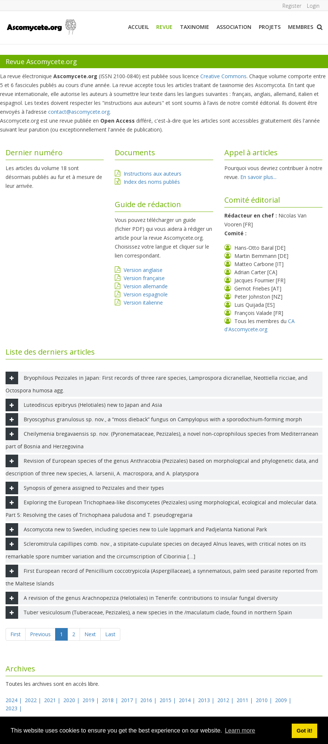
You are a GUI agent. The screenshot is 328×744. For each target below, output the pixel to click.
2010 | (265, 700)
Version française (144, 278)
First (15, 634)
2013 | (207, 700)
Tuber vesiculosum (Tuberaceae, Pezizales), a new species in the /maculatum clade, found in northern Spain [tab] (149, 612)
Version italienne (143, 302)
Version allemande (146, 286)
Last (110, 634)
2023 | (14, 708)
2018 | (111, 700)
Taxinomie (194, 26)
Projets (270, 26)
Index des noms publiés (152, 181)
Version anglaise (143, 269)
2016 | (149, 700)
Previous (40, 634)
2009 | (284, 700)
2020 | (72, 700)
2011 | (245, 700)
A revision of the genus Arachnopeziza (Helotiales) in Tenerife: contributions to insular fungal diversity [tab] (142, 598)
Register (291, 5)
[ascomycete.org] (41, 26)
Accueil (138, 26)
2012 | (226, 700)
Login (313, 5)
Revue (164, 26)
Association (234, 26)
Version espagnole (146, 294)
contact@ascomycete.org (79, 111)
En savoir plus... (258, 176)
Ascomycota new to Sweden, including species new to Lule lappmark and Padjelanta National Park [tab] (136, 529)
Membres (300, 26)
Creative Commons (223, 76)
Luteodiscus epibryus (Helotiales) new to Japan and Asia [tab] (84, 405)
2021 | (53, 700)
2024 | (14, 700)
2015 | (168, 700)
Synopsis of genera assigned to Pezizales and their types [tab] (85, 488)
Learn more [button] (240, 730)
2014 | (188, 700)
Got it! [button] (304, 731)
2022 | (34, 700)
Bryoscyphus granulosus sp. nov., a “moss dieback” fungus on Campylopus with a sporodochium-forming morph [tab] (154, 419)
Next (90, 634)
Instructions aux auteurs (152, 173)
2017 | (130, 700)
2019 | (91, 700)
